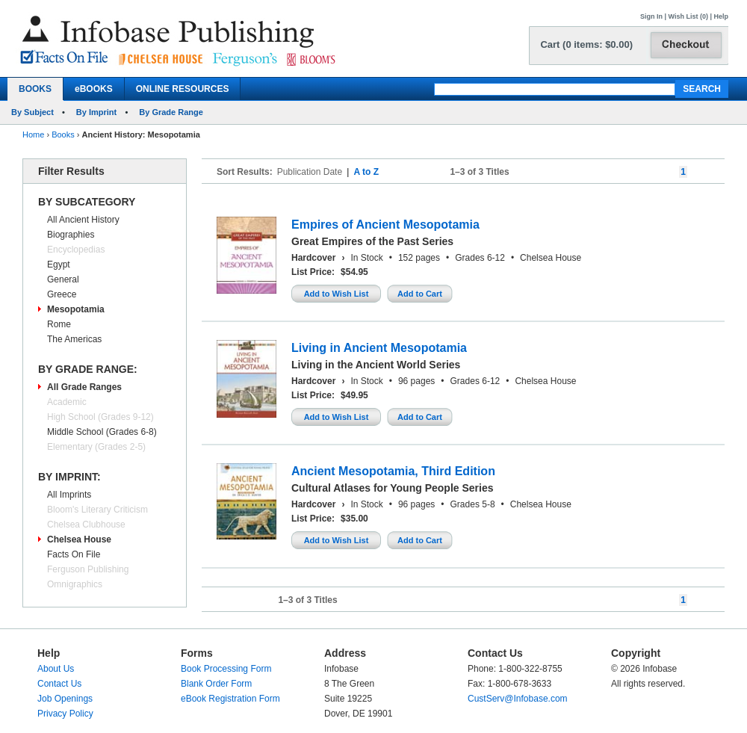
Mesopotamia (76, 309)
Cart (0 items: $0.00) (586, 44)
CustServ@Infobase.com (518, 698)
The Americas (74, 339)
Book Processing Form (226, 669)
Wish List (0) (688, 16)
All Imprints (69, 494)
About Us (55, 669)
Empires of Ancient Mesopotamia (385, 224)
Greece (61, 294)
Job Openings (65, 698)
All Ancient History (83, 219)
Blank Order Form (216, 683)
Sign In (651, 16)
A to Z (366, 172)
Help (720, 16)
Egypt (58, 264)
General (63, 279)
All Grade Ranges (84, 387)
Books (63, 134)
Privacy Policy (65, 713)
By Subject (32, 112)
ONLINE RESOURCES (182, 89)
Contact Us (59, 683)
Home (33, 134)
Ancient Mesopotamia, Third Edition (393, 471)
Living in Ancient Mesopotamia (379, 347)
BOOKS (35, 89)
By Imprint (96, 112)
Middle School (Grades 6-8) (102, 432)
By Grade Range (171, 112)
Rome (59, 324)
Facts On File (73, 554)
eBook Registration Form (230, 698)
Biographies (70, 234)
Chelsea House (79, 539)
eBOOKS (94, 89)
